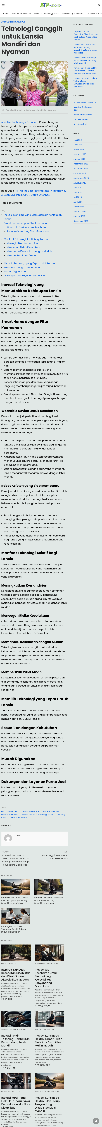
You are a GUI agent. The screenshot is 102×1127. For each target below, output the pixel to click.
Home (6, 13)
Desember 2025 (80, 163)
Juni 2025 (77, 192)
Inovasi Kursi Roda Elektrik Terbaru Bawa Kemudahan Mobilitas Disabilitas (16, 1103)
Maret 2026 (78, 149)
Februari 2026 (79, 154)
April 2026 (78, 144)
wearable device (19, 817)
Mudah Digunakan (15, 271)
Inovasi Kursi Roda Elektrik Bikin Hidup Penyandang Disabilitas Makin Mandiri (14, 900)
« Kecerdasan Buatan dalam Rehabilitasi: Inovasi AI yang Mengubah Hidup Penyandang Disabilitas (16, 860)
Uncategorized (80, 124)
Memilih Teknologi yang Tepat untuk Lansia (29, 263)
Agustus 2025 (79, 183)
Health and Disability (21, 13)
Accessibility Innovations (73, 13)
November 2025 (80, 168)
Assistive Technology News (46, 13)
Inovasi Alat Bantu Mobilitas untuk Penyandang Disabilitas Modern (48, 900)
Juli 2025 (77, 187)
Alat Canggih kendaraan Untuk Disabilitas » (55, 857)
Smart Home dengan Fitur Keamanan (26, 223)
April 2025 (77, 202)
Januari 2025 (79, 216)
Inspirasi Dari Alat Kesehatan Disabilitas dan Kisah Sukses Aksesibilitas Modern (15, 974)
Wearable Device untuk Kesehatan (27, 227)
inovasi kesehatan (30, 811)
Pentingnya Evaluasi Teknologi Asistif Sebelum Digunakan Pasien (14, 929)
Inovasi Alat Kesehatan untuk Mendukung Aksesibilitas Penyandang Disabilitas (46, 978)
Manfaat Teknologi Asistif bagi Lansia (26, 239)
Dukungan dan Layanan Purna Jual (25, 275)
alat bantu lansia (9, 811)
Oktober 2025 (79, 173)
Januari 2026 (79, 159)
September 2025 (81, 178)
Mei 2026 (77, 140)
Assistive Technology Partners (18, 122)
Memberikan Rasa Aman (21, 255)
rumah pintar (28, 814)
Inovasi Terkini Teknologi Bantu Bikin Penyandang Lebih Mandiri (15, 1040)
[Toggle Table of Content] (3, 211)
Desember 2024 (80, 221)
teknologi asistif (45, 814)
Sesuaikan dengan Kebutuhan (22, 267)
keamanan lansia (51, 811)
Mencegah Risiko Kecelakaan (24, 247)
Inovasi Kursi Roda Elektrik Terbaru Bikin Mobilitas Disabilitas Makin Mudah (48, 1040)
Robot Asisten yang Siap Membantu (28, 231)
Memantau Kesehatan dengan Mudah (29, 251)
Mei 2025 (77, 197)
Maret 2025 (78, 206)
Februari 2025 (79, 211)
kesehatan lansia (9, 814)
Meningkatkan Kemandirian (23, 243)
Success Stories (8, 964)
